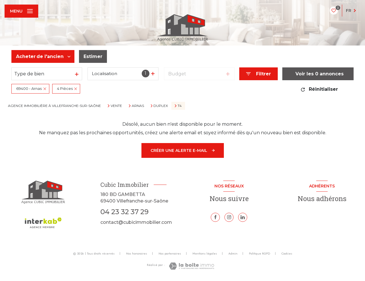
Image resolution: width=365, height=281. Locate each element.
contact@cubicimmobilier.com (136, 222)
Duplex (160, 106)
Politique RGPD (259, 253)
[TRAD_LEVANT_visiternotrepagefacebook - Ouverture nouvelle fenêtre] (215, 217)
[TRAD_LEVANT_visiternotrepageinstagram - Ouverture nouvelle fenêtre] (229, 217)
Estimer (93, 56)
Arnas (138, 106)
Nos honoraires (136, 253)
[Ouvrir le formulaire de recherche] (258, 73)
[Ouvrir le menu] (21, 11)
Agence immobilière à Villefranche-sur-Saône (54, 106)
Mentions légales (204, 253)
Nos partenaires (170, 253)
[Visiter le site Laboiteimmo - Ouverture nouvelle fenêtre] (191, 266)
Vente (116, 106)
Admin (233, 253)
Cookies (286, 254)
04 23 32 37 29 (124, 212)
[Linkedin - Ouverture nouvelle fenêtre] (242, 217)
